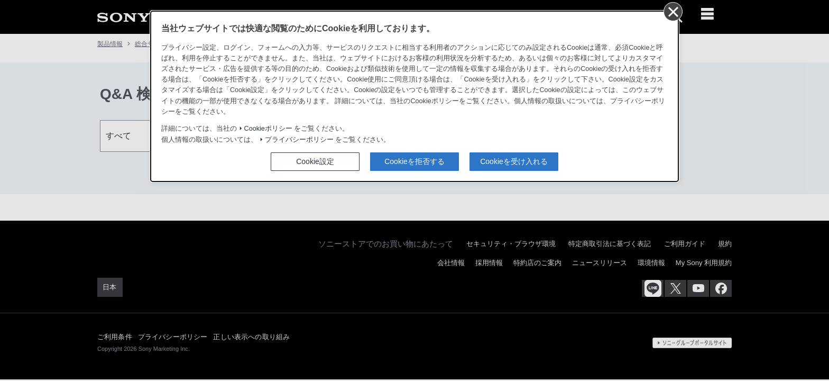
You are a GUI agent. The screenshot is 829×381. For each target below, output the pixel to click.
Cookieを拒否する (414, 161)
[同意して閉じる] (672, 11)
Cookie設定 (315, 161)
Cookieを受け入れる (514, 161)
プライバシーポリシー (299, 139)
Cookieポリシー (268, 128)
